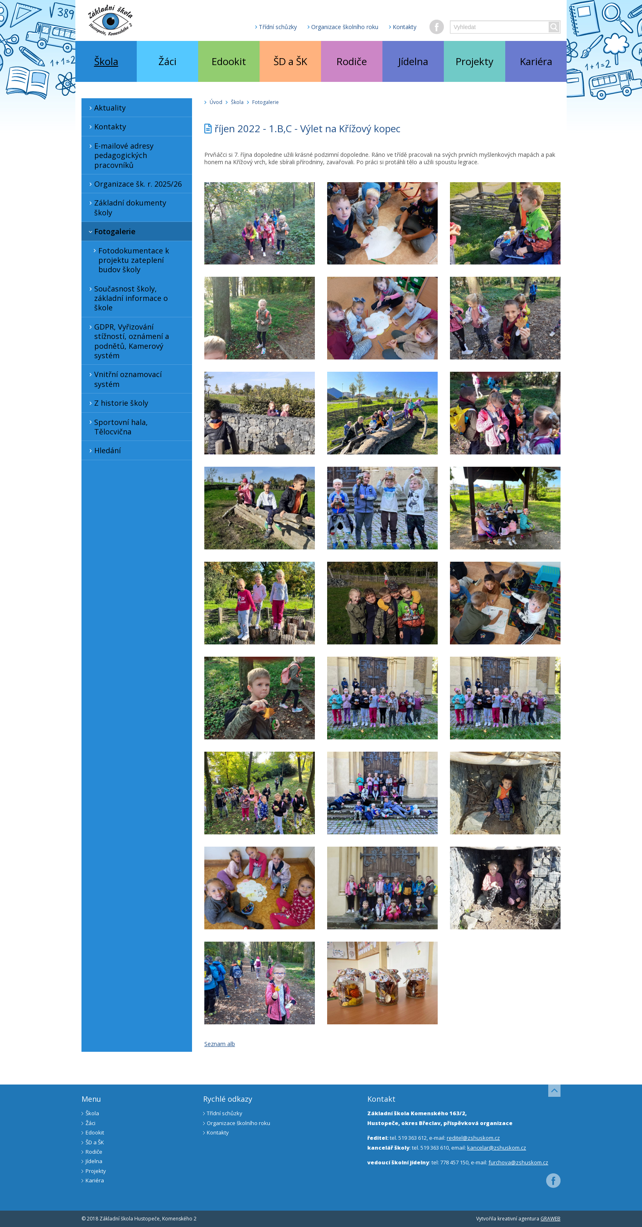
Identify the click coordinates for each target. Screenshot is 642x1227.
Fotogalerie (111, 231)
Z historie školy (117, 403)
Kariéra (536, 61)
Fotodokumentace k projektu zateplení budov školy (129, 260)
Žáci (167, 61)
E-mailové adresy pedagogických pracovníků (120, 155)
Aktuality (106, 108)
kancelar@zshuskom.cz (496, 1147)
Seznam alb (219, 1044)
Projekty (474, 61)
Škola (106, 61)
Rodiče (352, 61)
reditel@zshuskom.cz (473, 1137)
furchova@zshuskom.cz (518, 1162)
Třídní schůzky (278, 27)
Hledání (103, 450)
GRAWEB (550, 1218)
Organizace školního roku (344, 27)
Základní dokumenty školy (126, 207)
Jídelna (413, 61)
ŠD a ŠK (290, 61)
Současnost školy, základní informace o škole (127, 298)
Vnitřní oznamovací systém (124, 379)
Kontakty (404, 27)
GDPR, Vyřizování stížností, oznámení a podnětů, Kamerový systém (127, 341)
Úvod (216, 102)
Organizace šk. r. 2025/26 (134, 184)
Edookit (229, 61)
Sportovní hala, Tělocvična (117, 426)
